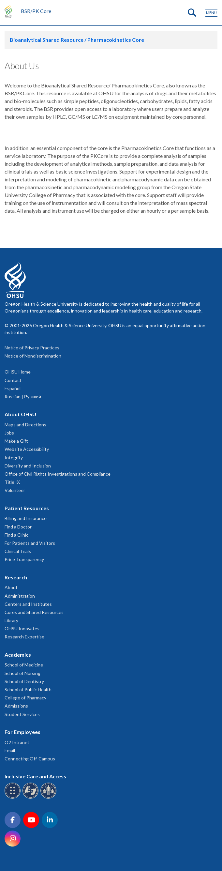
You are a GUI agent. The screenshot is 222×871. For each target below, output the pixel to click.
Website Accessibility (27, 449)
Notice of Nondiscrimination (33, 356)
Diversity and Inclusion (28, 465)
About (11, 587)
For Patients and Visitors (30, 543)
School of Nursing (22, 673)
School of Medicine (24, 664)
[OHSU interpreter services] (49, 797)
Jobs (9, 433)
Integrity (14, 457)
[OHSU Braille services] (13, 797)
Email (10, 750)
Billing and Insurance (26, 518)
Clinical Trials (18, 551)
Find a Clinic (16, 535)
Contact (13, 380)
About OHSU (20, 414)
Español (13, 388)
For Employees (22, 732)
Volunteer (15, 490)
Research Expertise (24, 636)
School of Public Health (28, 689)
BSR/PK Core (36, 11)
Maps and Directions (25, 424)
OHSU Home (18, 371)
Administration (20, 596)
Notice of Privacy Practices (32, 347)
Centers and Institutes (28, 604)
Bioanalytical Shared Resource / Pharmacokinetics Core (77, 40)
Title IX (12, 482)
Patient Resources (27, 508)
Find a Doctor (18, 526)
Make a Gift (16, 441)
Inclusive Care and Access (35, 776)
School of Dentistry (24, 681)
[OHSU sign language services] (31, 797)
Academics (18, 654)
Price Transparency (24, 559)
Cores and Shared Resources (34, 612)
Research (16, 577)
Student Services (22, 714)
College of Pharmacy (25, 697)
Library (11, 620)
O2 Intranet (17, 742)
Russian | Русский (23, 396)
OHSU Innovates (22, 628)
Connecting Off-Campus (30, 758)
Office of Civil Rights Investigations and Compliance (58, 474)
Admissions (16, 706)
